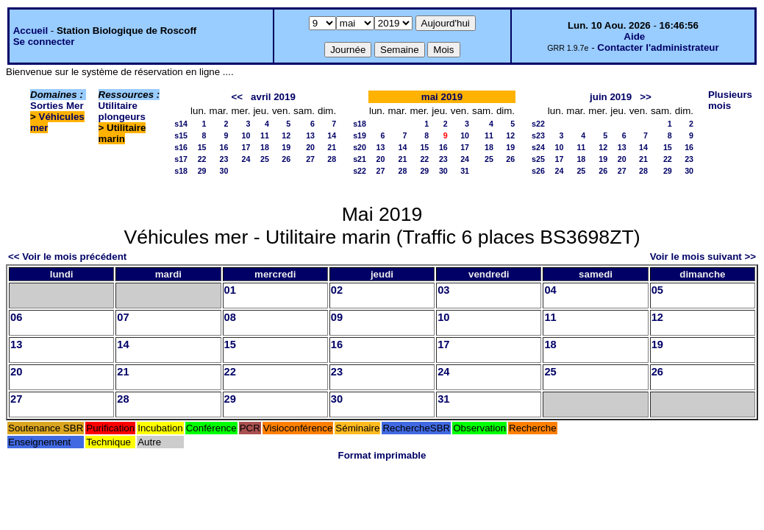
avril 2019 (273, 96)
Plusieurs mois (730, 100)
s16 (181, 147)
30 (224, 170)
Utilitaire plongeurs (122, 111)
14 (331, 135)
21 (331, 147)
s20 (359, 147)
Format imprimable (382, 455)
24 (246, 159)
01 (230, 290)
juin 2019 (611, 96)
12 (286, 135)
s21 (359, 159)
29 (202, 170)
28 (331, 159)
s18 (181, 170)
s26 (538, 170)
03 (443, 290)
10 (246, 135)
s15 (181, 135)
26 (286, 159)
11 (264, 135)
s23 (538, 135)
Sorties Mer (57, 105)
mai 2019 (442, 96)
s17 (181, 159)
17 (246, 147)
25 (264, 159)
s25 (538, 159)
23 (224, 159)
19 (286, 147)
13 (310, 135)
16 (224, 147)
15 (202, 147)
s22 (359, 170)
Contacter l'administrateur (657, 47)
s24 (538, 147)
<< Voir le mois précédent (67, 256)
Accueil (30, 30)
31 (464, 170)
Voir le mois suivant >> (703, 256)
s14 (181, 123)
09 (337, 317)
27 (310, 159)
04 (550, 290)
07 (123, 317)
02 (337, 290)
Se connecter (44, 41)
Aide (634, 36)
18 (264, 147)
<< (237, 96)
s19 (359, 135)
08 (230, 317)
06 (16, 317)
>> (645, 96)
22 (202, 159)
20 (310, 147)
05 (657, 290)
